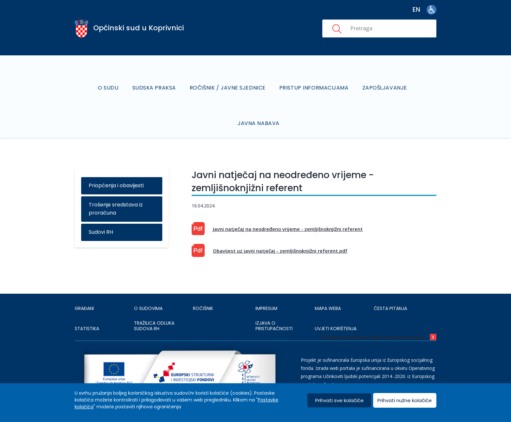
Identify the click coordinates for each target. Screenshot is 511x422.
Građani (84, 308)
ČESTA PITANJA (390, 308)
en (416, 9)
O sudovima (148, 308)
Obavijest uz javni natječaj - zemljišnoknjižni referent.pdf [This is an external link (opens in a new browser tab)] (280, 250)
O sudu (108, 87)
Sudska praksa (154, 87)
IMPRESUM (266, 308)
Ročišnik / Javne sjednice (228, 87)
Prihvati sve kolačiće (339, 400)
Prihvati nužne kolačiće (404, 400)
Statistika (87, 328)
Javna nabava (259, 123)
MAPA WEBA (328, 308)
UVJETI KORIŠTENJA (336, 328)
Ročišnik (203, 308)
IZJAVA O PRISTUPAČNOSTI (274, 326)
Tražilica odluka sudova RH (154, 326)
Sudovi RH (101, 232)
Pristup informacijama (314, 87)
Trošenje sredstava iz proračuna (116, 209)
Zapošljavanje (384, 87)
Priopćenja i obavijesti (116, 185)
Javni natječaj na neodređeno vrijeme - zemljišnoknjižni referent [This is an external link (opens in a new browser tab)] (288, 229)
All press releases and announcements (374, 337)
